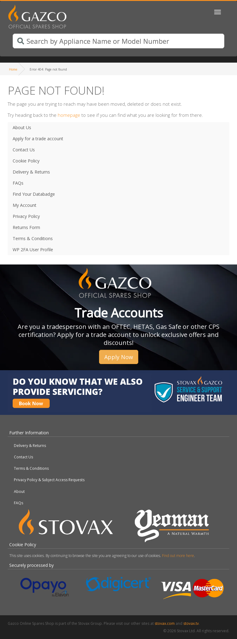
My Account (24, 205)
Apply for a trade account (38, 138)
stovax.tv (191, 623)
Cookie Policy (26, 161)
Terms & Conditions (33, 238)
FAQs (18, 183)
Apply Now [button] (118, 357)
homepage (69, 115)
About (19, 491)
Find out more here (178, 555)
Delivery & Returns (31, 172)
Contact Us (24, 150)
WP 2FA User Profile (33, 249)
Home (13, 69)
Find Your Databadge (34, 194)
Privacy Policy (26, 216)
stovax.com (165, 623)
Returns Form (26, 227)
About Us (22, 127)
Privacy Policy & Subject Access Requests (49, 479)
